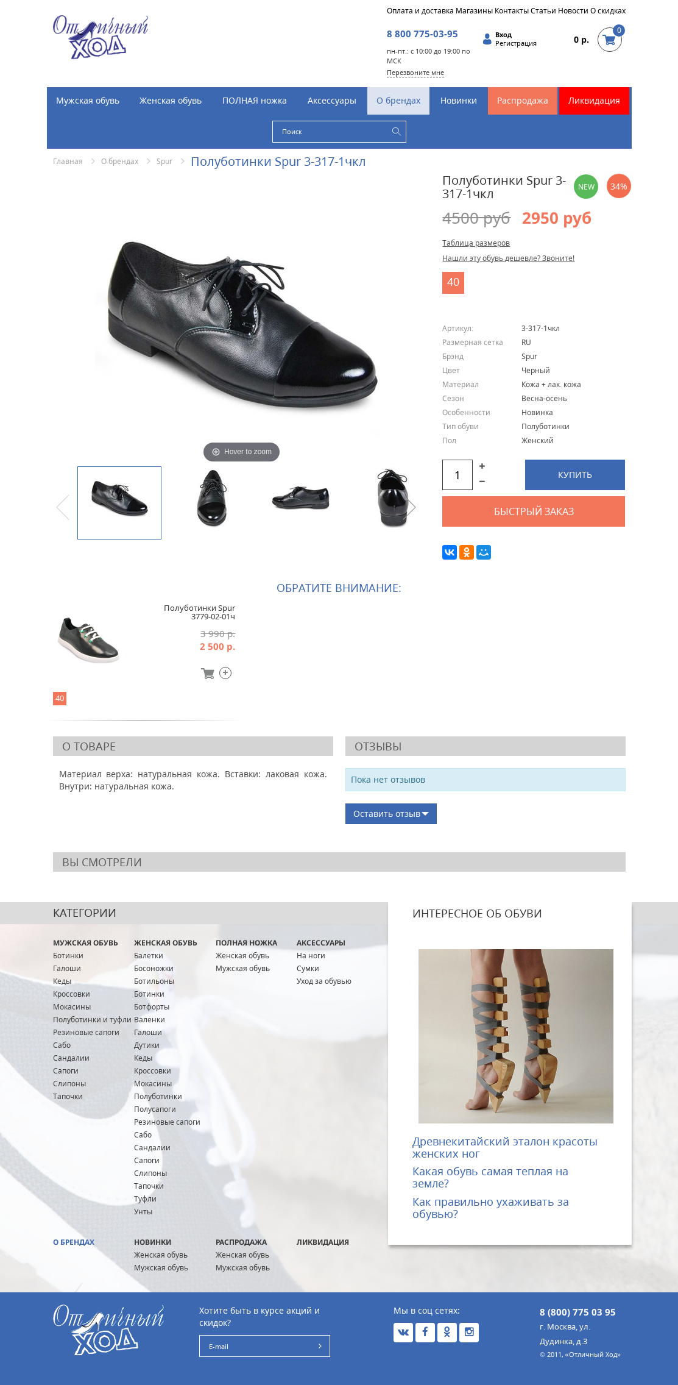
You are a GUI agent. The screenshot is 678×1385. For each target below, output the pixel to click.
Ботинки (68, 955)
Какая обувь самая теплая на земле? (490, 1177)
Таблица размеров (476, 243)
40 (453, 281)
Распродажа (522, 100)
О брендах (398, 100)
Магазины (474, 11)
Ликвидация (594, 100)
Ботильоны (154, 981)
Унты (143, 1211)
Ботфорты (151, 1007)
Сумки (308, 968)
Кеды (62, 981)
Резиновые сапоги (86, 1032)
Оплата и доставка (420, 11)
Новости (573, 11)
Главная (68, 161)
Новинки (458, 100)
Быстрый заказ (534, 511)
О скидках (608, 11)
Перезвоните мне (415, 72)
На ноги (311, 955)
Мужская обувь (87, 100)
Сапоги (66, 1071)
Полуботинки (158, 1096)
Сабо (62, 1045)
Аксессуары (332, 100)
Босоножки (154, 968)
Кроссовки (71, 994)
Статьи (543, 11)
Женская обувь (170, 100)
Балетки (148, 955)
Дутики (147, 1045)
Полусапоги (155, 1109)
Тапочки (68, 1096)
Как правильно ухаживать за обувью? (490, 1207)
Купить (575, 474)
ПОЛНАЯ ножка (254, 100)
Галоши (67, 968)
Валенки (149, 1019)
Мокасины (72, 1007)
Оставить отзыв (386, 813)
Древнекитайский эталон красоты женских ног (505, 1147)
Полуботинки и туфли (92, 1019)
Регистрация (516, 43)
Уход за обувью (324, 981)
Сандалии (71, 1058)
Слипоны (69, 1083)
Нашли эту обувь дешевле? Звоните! (508, 258)
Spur (164, 161)
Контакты (512, 11)
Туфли (145, 1199)
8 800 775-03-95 (422, 33)
